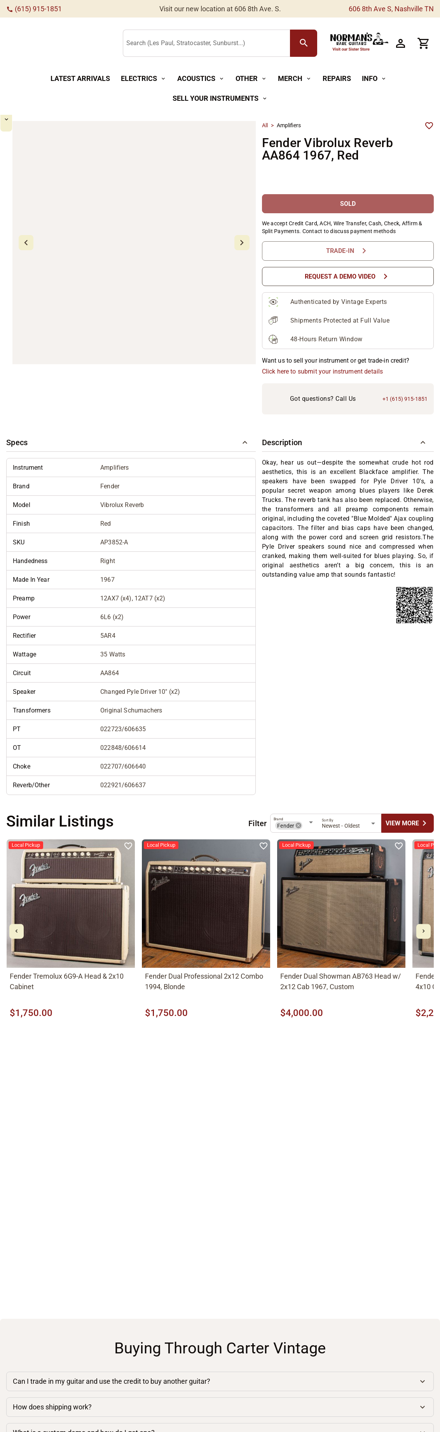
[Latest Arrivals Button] (80, 79)
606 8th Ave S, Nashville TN (391, 9)
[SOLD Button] (348, 203)
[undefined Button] (407, 823)
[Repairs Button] (337, 79)
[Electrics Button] (143, 79)
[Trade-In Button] (348, 250)
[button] (131, 442)
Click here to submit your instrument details (322, 371)
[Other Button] (251, 79)
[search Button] (303, 43)
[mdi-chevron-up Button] (29, 124)
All (265, 125)
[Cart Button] (423, 43)
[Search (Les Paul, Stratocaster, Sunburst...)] (208, 43)
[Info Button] (374, 79)
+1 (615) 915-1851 (405, 399)
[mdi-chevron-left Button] (16, 931)
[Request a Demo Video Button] (348, 276)
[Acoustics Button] (201, 79)
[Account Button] (400, 43)
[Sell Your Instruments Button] (220, 99)
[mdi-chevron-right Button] (423, 931)
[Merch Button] (295, 79)
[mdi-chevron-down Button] (29, 212)
